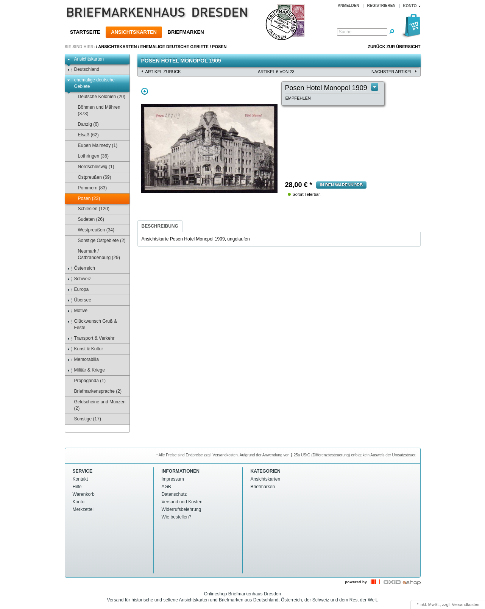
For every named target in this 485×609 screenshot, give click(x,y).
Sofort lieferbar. (307, 194)
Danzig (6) (85, 124)
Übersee (79, 300)
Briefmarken (186, 32)
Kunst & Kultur (85, 349)
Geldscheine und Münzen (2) (96, 405)
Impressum (173, 479)
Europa (78, 289)
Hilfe (77, 486)
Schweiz (79, 279)
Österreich (81, 268)
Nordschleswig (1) (92, 167)
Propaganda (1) (86, 381)
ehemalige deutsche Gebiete (174, 46)
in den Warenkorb (341, 185)
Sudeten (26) (87, 219)
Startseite (85, 32)
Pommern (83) (89, 188)
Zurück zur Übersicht (394, 46)
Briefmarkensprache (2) (94, 391)
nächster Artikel (392, 71)
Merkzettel (83, 509)
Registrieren (381, 5)
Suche (345, 31)
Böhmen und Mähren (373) (95, 110)
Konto (78, 501)
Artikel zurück (163, 71)
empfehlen (298, 98)
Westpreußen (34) (93, 230)
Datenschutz (174, 494)
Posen (219, 46)
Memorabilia (83, 359)
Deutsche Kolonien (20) (98, 97)
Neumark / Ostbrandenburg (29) (95, 254)
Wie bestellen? (177, 517)
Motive (77, 311)
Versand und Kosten (182, 501)
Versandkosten (465, 604)
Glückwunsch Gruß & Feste (92, 324)
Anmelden (348, 5)
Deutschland (83, 69)
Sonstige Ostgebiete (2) (98, 241)
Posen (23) (85, 198)
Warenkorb (84, 494)
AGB (166, 486)
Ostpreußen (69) (91, 177)
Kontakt (80, 479)
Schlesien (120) (90, 209)
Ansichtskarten (134, 32)
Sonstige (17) (84, 419)
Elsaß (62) (85, 135)
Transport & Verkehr (91, 338)
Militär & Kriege (86, 370)
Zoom (144, 91)
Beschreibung (160, 226)
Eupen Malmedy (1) (94, 145)
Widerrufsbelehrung (181, 509)
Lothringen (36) (90, 156)
